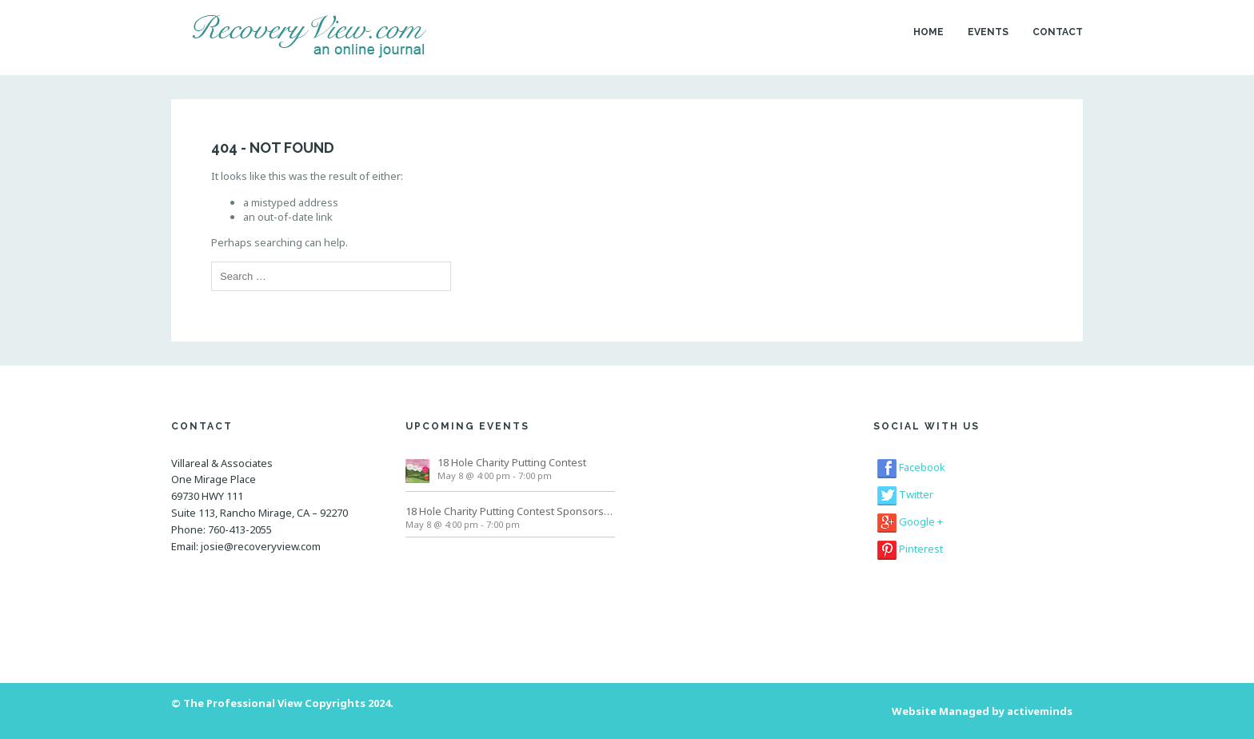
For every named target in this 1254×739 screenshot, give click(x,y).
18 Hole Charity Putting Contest (511, 462)
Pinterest (910, 548)
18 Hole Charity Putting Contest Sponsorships (510, 511)
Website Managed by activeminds (982, 711)
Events (988, 32)
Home (928, 32)
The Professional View (242, 703)
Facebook (911, 467)
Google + (910, 521)
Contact (1057, 32)
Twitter (905, 494)
